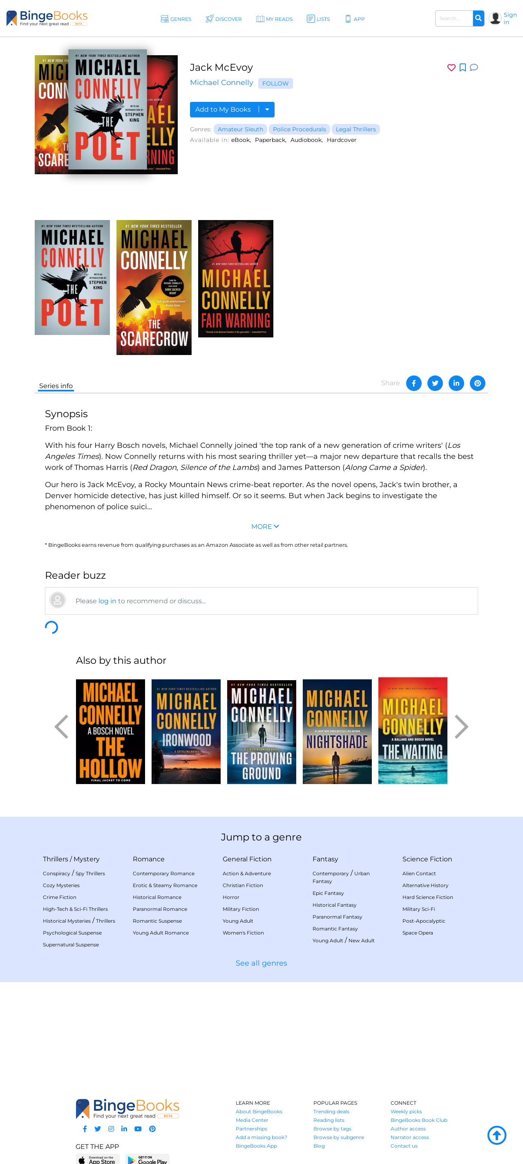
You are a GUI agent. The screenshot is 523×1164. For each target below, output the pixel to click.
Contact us (404, 1146)
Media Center (252, 1120)
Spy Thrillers (90, 873)
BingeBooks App (256, 1146)
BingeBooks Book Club (419, 1120)
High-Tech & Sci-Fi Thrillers (75, 909)
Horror (231, 897)
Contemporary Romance (163, 873)
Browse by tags (332, 1129)
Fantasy (325, 859)
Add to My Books (232, 109)
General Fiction (247, 859)
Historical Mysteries (67, 921)
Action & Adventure (247, 873)
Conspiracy (56, 873)
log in (107, 601)
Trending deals (331, 1111)
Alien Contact (419, 873)
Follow (275, 83)
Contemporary (331, 873)
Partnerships (251, 1129)
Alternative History (425, 885)
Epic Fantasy (328, 893)
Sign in (510, 18)
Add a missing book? (261, 1137)
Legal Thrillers (356, 129)
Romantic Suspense (157, 921)
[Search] (478, 18)
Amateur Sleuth (240, 129)
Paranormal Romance (160, 909)
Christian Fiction (243, 885)
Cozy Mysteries (61, 885)
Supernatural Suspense (71, 945)
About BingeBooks (259, 1111)
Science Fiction (427, 859)
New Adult (362, 940)
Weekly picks (406, 1111)
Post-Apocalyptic (423, 921)
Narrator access (410, 1137)
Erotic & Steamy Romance (165, 885)
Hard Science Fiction (427, 897)
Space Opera (417, 933)
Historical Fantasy (335, 905)
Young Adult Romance (161, 933)
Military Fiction (241, 909)
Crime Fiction (59, 897)
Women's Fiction (243, 933)
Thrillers (55, 859)
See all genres (261, 963)
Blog (319, 1146)
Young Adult (238, 921)
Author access (408, 1129)
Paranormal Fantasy (337, 917)
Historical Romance (157, 897)
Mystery (87, 859)
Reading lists (328, 1120)
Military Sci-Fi (418, 909)
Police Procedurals (299, 129)
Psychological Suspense (72, 933)
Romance (149, 859)
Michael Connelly (221, 82)
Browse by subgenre (338, 1137)
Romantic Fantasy (335, 929)
